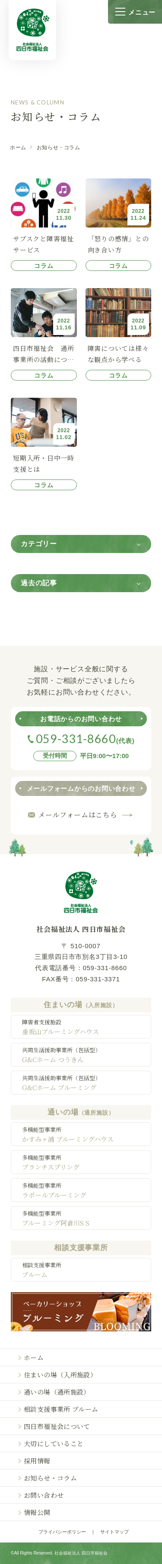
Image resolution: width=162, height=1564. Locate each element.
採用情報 (37, 1460)
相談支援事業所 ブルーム (61, 1408)
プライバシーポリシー (62, 1531)
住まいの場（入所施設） (60, 1374)
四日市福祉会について (57, 1426)
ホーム (18, 147)
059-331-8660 (105, 967)
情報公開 (37, 1512)
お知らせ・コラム (50, 1477)
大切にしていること (53, 1443)
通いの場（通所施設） (57, 1391)
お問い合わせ (44, 1494)
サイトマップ (114, 1531)
